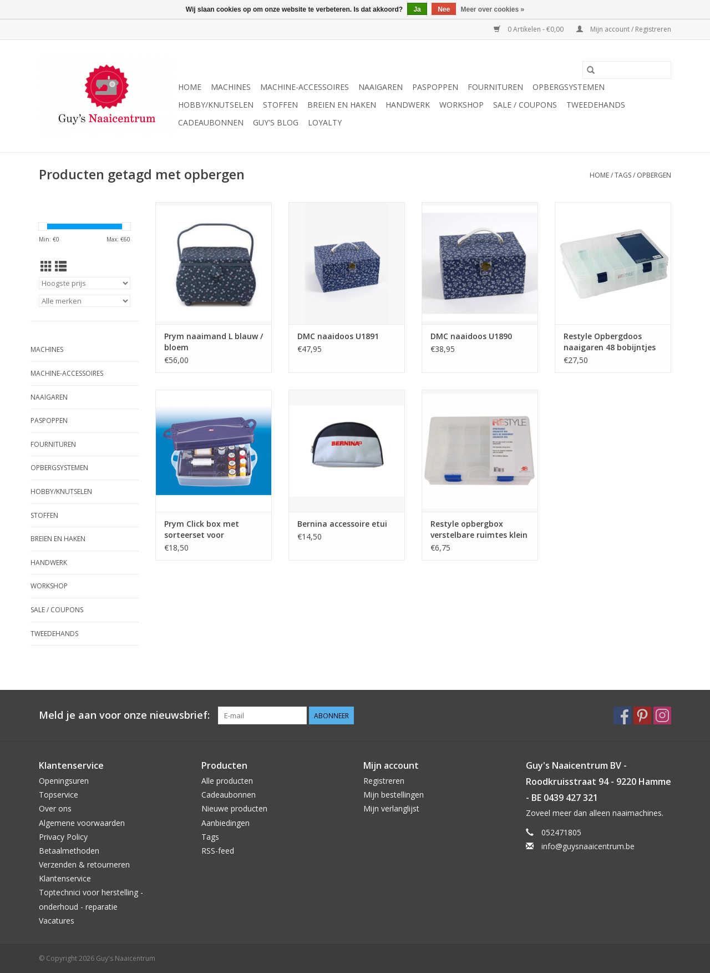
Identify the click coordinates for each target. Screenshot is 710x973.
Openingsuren (64, 780)
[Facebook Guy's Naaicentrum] (622, 715)
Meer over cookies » (493, 9)
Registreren (383, 780)
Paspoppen (435, 87)
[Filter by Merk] (84, 301)
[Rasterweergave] (46, 266)
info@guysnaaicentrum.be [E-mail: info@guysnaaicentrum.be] (588, 846)
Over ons (55, 808)
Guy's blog (275, 122)
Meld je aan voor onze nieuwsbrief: (124, 715)
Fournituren (495, 87)
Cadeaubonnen (211, 122)
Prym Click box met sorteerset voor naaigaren (201, 529)
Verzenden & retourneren (84, 864)
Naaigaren (380, 87)
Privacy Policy (63, 836)
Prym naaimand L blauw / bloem (213, 341)
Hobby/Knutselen (215, 104)
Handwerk (408, 104)
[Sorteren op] (84, 283)
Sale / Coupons (525, 104)
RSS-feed (217, 850)
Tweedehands (595, 104)
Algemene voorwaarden (82, 823)
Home (189, 87)
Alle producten (227, 780)
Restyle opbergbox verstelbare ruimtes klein (479, 529)
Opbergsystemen (568, 87)
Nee (444, 9)
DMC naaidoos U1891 (338, 336)
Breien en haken (341, 104)
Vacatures (56, 920)
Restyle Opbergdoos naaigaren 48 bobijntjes (610, 341)
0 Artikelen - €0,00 (529, 29)
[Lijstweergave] (61, 266)
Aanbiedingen (225, 823)
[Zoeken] (626, 70)
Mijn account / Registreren (623, 29)
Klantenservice (65, 878)
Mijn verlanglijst (391, 808)
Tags (623, 175)
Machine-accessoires (304, 87)
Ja (416, 9)
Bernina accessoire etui (342, 523)
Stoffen (280, 104)
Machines (231, 87)
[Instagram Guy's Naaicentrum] (662, 715)
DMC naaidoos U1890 (471, 336)
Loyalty (325, 122)
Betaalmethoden (69, 850)
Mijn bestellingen (393, 794)
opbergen (654, 175)
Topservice (58, 794)
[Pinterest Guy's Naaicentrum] (642, 715)
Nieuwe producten (234, 808)
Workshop (461, 104)
